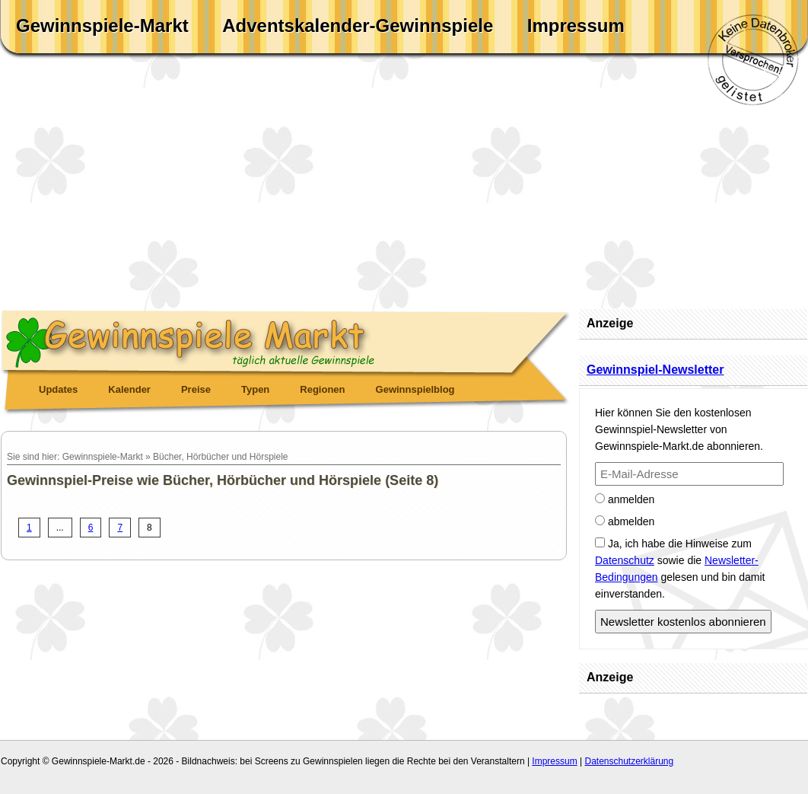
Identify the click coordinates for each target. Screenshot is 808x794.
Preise (196, 389)
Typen (255, 389)
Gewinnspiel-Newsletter (655, 369)
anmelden (624, 499)
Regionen (322, 389)
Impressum (576, 25)
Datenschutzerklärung (628, 761)
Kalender (129, 389)
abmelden (624, 521)
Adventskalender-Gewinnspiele (357, 25)
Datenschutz (624, 560)
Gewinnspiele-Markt (102, 25)
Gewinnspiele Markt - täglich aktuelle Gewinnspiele (286, 339)
